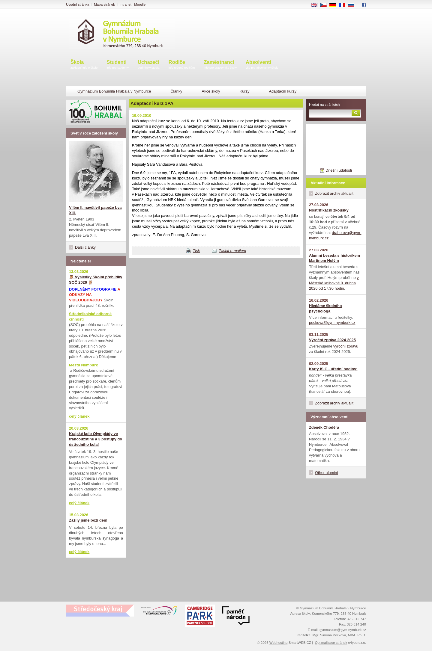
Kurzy (245, 91)
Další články (85, 247)
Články (176, 91)
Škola (84, 64)
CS (325, 5)
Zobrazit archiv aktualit (334, 193)
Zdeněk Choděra (324, 427)
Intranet (125, 4)
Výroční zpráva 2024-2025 (332, 340)
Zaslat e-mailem (232, 250)
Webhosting (278, 642)
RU (353, 5)
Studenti (117, 64)
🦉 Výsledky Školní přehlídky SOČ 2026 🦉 (95, 280)
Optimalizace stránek (331, 642)
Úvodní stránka (77, 4)
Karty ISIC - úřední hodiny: (333, 369)
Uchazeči (149, 64)
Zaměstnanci (220, 64)
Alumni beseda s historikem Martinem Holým (334, 258)
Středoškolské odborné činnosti (90, 316)
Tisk (196, 250)
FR (344, 5)
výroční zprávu (345, 346)
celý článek (79, 416)
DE (334, 5)
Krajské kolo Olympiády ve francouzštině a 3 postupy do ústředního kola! (95, 439)
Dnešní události (339, 170)
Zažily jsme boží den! (88, 520)
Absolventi (262, 64)
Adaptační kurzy (282, 91)
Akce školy (211, 91)
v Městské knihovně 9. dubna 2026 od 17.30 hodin (334, 283)
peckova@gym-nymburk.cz (332, 322)
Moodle (140, 4)
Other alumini (326, 472)
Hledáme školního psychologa (325, 308)
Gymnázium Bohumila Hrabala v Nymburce (114, 91)
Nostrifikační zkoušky (329, 210)
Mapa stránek (104, 4)
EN (316, 5)
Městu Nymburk (83, 365)
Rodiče (182, 64)
